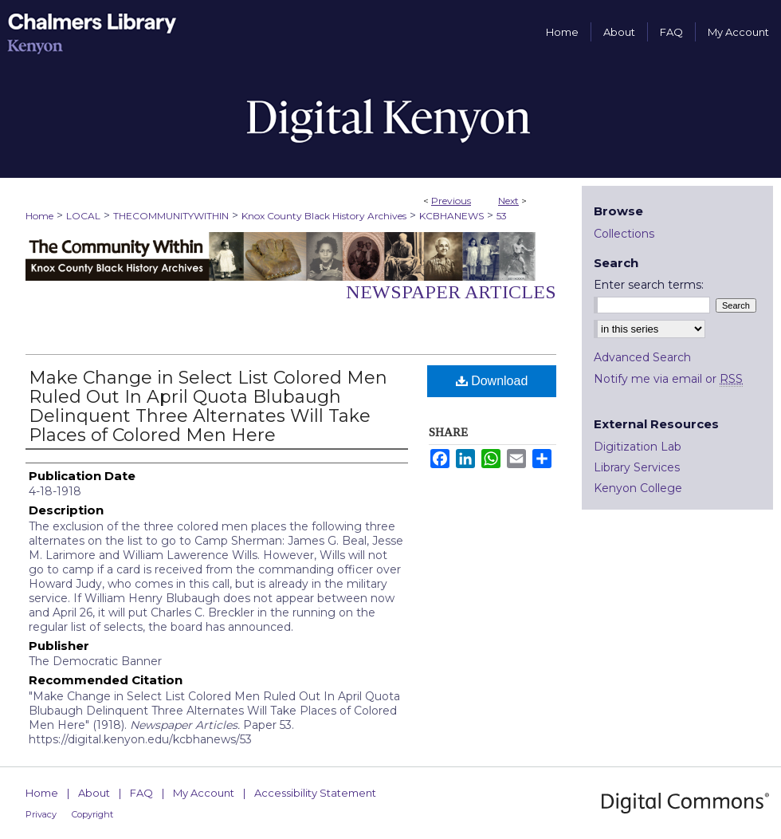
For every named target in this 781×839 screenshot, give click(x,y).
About (94, 792)
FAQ (141, 792)
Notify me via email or (668, 379)
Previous (451, 201)
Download (492, 381)
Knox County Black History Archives (323, 216)
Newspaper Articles (451, 292)
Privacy (41, 814)
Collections (624, 233)
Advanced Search (642, 357)
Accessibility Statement (315, 792)
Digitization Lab (637, 446)
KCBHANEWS (451, 216)
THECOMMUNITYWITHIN (171, 216)
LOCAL (83, 216)
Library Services (637, 467)
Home (39, 216)
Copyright (92, 814)
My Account (203, 792)
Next (508, 201)
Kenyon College (638, 488)
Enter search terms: (649, 285)
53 (501, 216)
